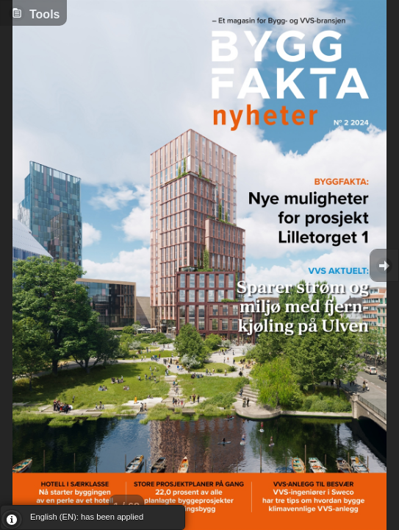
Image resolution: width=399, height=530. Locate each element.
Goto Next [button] (384, 265)
